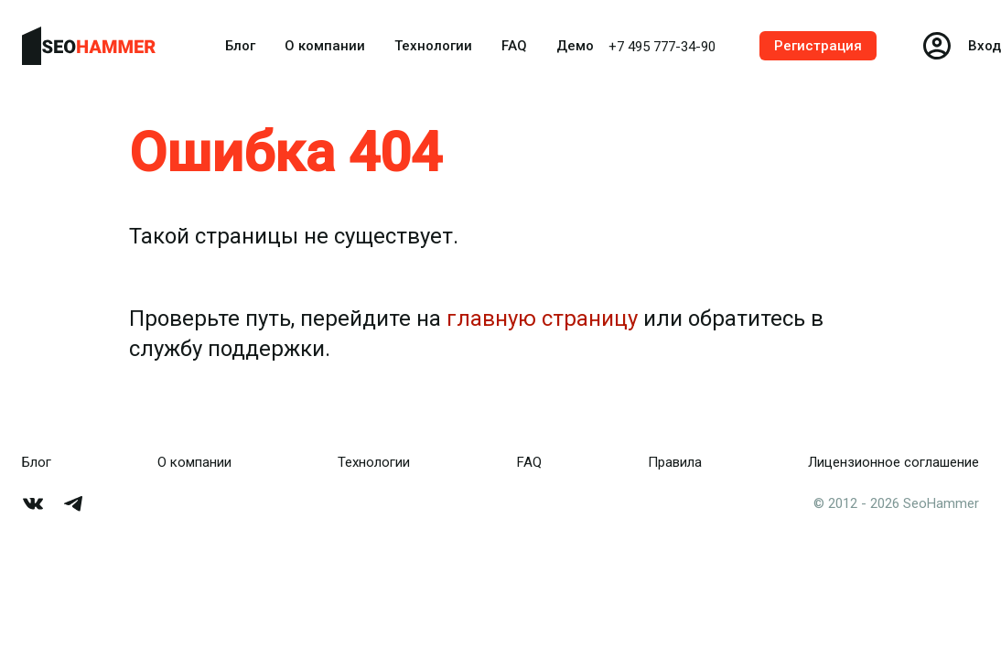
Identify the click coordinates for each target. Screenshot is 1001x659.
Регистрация (818, 46)
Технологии (433, 46)
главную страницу (542, 318)
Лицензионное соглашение (893, 462)
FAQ (514, 46)
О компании (325, 46)
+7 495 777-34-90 (662, 46)
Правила (675, 462)
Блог (240, 46)
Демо (575, 46)
